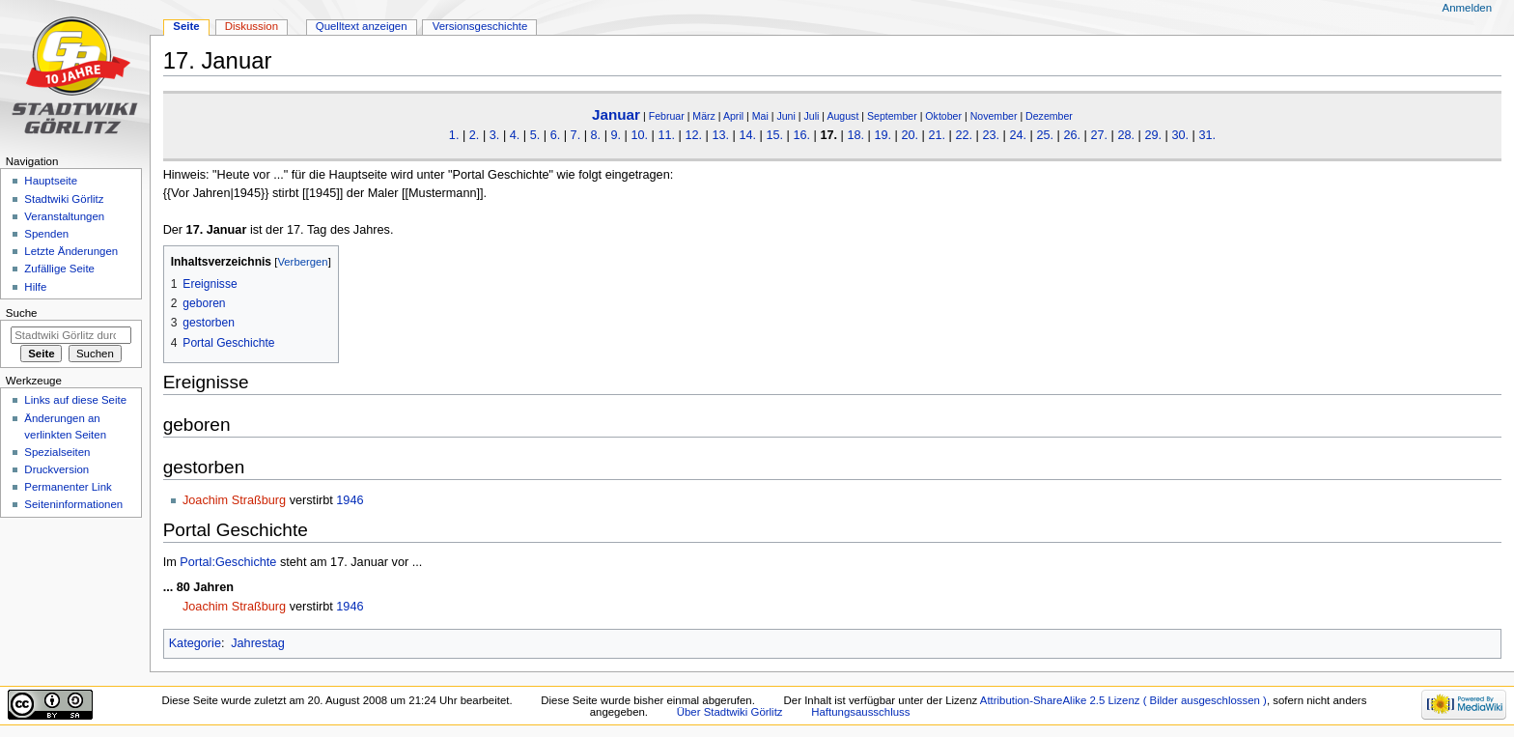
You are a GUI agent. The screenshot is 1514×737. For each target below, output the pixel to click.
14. (747, 135)
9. (615, 135)
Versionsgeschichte (480, 26)
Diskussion (251, 26)
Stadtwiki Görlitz (63, 199)
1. (454, 135)
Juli (811, 116)
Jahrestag (258, 643)
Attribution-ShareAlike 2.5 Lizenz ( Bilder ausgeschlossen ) (1123, 700)
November (994, 116)
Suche (22, 313)
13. (720, 135)
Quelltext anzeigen (361, 26)
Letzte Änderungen (71, 251)
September (892, 116)
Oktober (943, 116)
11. (666, 135)
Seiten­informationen (73, 504)
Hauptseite (50, 180)
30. (1180, 135)
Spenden (46, 234)
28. (1126, 135)
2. (474, 135)
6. (555, 135)
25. (1044, 135)
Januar (616, 114)
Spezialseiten (57, 452)
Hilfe (35, 287)
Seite (186, 26)
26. (1071, 135)
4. (515, 135)
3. (495, 135)
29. (1153, 135)
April (733, 116)
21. (936, 135)
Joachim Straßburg (234, 500)
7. (576, 135)
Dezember (1049, 116)
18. (855, 135)
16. (801, 135)
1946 (349, 500)
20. (909, 135)
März (703, 116)
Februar (667, 116)
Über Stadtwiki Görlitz (730, 712)
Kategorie (195, 643)
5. (535, 135)
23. (990, 135)
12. (693, 135)
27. (1098, 135)
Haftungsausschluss (860, 712)
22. (963, 135)
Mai (760, 116)
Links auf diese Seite (75, 400)
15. (774, 135)
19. (882, 135)
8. (596, 135)
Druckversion (56, 469)
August (842, 116)
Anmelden (1468, 8)
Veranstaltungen (64, 216)
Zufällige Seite (59, 268)
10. (639, 135)
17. (828, 135)
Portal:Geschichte (228, 562)
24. (1017, 135)
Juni (785, 116)
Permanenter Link (67, 487)
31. (1207, 135)
